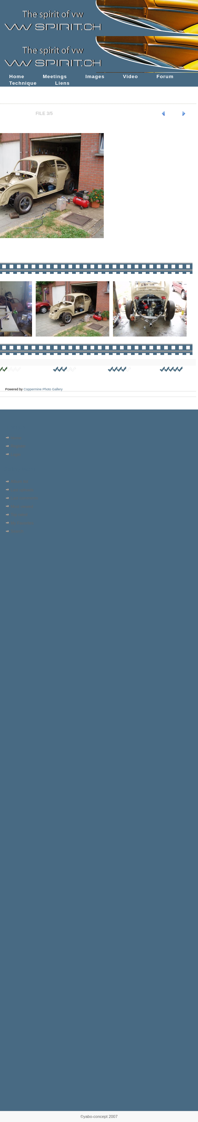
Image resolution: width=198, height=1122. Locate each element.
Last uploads (22, 490)
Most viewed (22, 506)
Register (18, 446)
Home (16, 76)
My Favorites (22, 523)
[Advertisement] (25, 583)
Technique (23, 83)
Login (16, 454)
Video (130, 76)
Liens (62, 83)
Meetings (55, 76)
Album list (19, 481)
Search (17, 531)
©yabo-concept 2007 (98, 1116)
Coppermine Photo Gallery (43, 389)
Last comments (24, 498)
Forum (165, 76)
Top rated (19, 514)
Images (95, 76)
